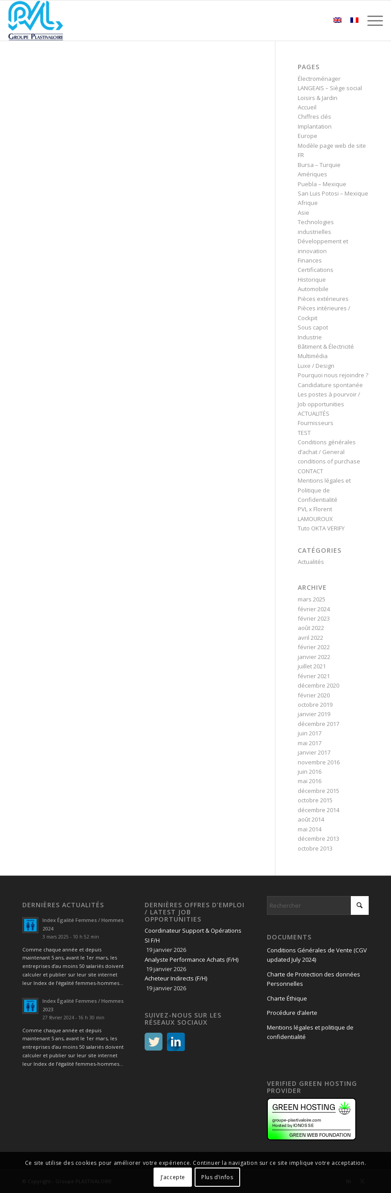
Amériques (312, 174)
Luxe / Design (316, 366)
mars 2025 (311, 599)
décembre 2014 (318, 810)
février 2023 (314, 618)
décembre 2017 (318, 724)
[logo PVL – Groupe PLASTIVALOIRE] (36, 20)
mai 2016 (309, 781)
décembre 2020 (318, 685)
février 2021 (314, 676)
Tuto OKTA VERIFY (321, 528)
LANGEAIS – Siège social (330, 88)
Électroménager (319, 79)
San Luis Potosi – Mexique (333, 193)
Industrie (310, 337)
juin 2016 (309, 772)
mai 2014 (309, 829)
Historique (312, 279)
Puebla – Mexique (322, 184)
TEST (304, 433)
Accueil (307, 107)
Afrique (308, 203)
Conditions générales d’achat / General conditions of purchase (329, 451)
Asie (303, 213)
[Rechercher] (318, 905)
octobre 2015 (315, 800)
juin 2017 (309, 733)
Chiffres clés (314, 117)
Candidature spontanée (330, 385)
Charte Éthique (287, 998)
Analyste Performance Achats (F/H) (191, 959)
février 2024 (314, 609)
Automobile (313, 289)
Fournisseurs (315, 423)
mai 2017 (309, 743)
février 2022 (314, 647)
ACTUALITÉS (313, 413)
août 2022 (311, 628)
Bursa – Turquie (319, 165)
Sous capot (313, 327)
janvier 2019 (314, 714)
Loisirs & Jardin (317, 98)
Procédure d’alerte (292, 1013)
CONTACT (310, 471)
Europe (307, 136)
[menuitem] (370, 20)
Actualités (311, 562)
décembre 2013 (318, 838)
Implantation (315, 126)
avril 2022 (310, 638)
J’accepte (173, 1177)
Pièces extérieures (323, 299)
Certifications (315, 270)
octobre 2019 (315, 705)
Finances (310, 260)
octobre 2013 (315, 848)
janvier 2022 (314, 657)
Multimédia (313, 356)
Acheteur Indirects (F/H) (176, 978)
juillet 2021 (312, 666)
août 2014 (311, 819)
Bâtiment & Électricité (326, 346)
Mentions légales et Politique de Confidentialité (324, 490)
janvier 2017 (314, 752)
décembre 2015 (318, 791)
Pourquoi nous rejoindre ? (333, 375)
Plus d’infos (217, 1177)
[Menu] (370, 20)
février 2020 (314, 695)
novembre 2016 (319, 762)
